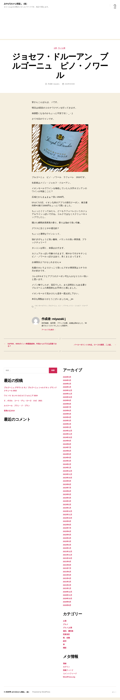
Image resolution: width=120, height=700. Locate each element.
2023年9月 (68, 483)
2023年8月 (68, 487)
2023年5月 (68, 497)
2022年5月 (68, 537)
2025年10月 (68, 399)
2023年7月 (68, 490)
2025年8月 (68, 406)
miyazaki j (56, 85)
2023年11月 (68, 477)
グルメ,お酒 (62, 49)
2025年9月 (68, 403)
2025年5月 (68, 416)
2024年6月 (68, 453)
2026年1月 (68, 389)
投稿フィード (69, 672)
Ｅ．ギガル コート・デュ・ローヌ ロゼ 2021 (27, 403)
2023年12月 (68, 473)
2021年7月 (68, 571)
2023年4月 (68, 500)
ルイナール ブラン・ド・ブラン (19, 408)
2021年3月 (68, 584)
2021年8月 (68, 567)
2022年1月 (68, 550)
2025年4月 (68, 419)
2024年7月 (68, 450)
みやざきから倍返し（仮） (17, 4)
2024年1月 (68, 470)
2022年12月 (68, 513)
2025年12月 (68, 393)
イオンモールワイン (41, 306)
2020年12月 (68, 594)
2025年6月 (68, 413)
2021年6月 (68, 574)
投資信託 (67, 637)
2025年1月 (68, 430)
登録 (65, 666)
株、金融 (67, 640)
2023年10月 (68, 480)
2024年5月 (68, 456)
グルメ (66, 626)
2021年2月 (68, 587)
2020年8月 (68, 607)
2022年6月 (68, 534)
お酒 (55, 49)
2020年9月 (68, 604)
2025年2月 (68, 426)
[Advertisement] (60, 25)
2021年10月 (68, 560)
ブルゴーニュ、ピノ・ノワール (59, 306)
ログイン (67, 669)
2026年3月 (68, 383)
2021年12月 (68, 554)
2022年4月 (68, 540)
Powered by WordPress (43, 694)
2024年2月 (68, 466)
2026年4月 (68, 379)
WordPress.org (70, 679)
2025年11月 (68, 396)
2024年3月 (68, 463)
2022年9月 (68, 524)
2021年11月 (68, 557)
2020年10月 (68, 601)
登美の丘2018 (10, 413)
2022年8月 (68, 527)
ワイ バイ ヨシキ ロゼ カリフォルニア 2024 (24, 398)
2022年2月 (68, 547)
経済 (65, 643)
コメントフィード (71, 676)
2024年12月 (68, 433)
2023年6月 (68, 493)
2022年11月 (68, 517)
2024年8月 (68, 446)
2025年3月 (68, 423)
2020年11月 (68, 597)
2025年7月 (68, 409)
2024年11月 (68, 436)
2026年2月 (68, 386)
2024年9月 (68, 443)
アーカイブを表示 (49, 330)
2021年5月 (68, 577)
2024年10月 (68, 440)
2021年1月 (68, 591)
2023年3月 (68, 503)
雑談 (65, 650)
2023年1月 (68, 510)
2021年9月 (68, 564)
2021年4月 (68, 581)
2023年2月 (68, 507)
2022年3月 (68, 544)
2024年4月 (68, 460)
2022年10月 (68, 520)
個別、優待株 (69, 633)
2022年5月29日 (70, 85)
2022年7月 (68, 530)
